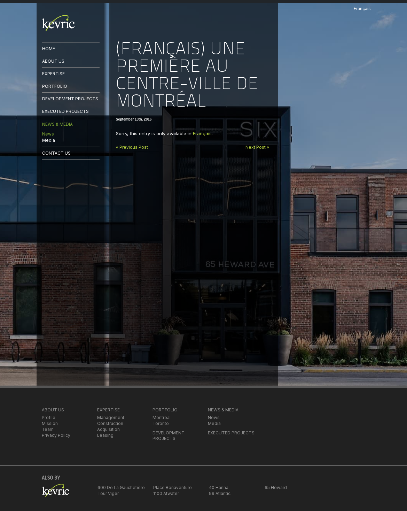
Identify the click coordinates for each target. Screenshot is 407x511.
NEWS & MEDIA (57, 124)
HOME (48, 48)
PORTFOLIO (54, 86)
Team (48, 429)
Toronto (160, 423)
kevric (58, 23)
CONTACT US (56, 153)
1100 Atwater (166, 493)
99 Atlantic (219, 493)
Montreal (161, 417)
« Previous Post (132, 147)
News (48, 134)
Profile (48, 417)
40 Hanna (218, 487)
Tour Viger (108, 493)
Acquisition (108, 429)
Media (48, 140)
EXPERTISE (53, 73)
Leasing (105, 435)
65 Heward (276, 487)
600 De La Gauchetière (121, 487)
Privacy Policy (56, 435)
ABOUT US (53, 61)
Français (202, 133)
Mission (50, 423)
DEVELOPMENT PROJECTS (70, 98)
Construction (110, 423)
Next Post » (257, 147)
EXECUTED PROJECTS (65, 111)
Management (110, 417)
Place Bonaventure (172, 487)
